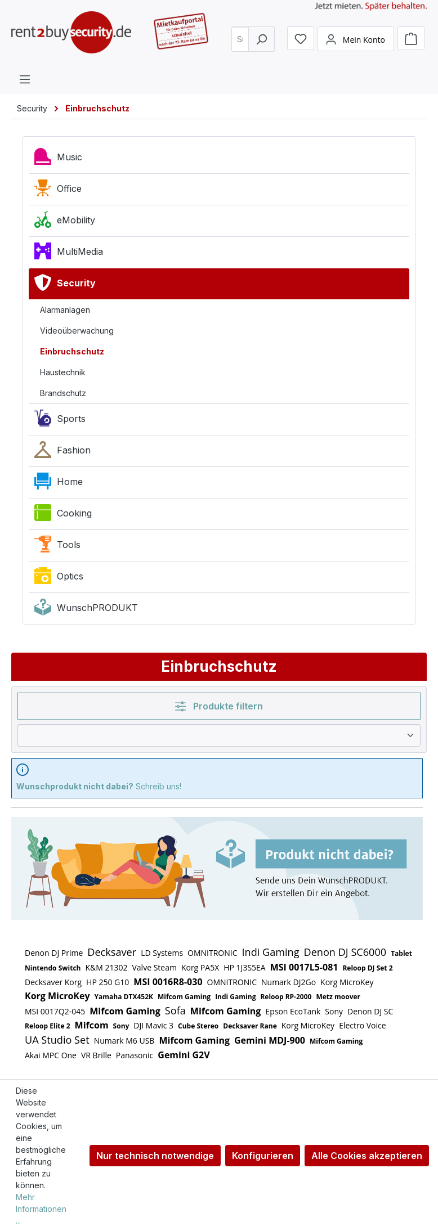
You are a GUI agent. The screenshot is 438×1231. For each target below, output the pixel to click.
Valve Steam (154, 967)
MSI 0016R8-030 (167, 982)
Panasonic (135, 1055)
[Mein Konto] (356, 42)
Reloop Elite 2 (47, 1026)
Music (58, 159)
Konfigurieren (262, 1155)
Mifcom (92, 1025)
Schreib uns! (98, 786)
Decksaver (111, 952)
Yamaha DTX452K (124, 996)
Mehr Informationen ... (41, 1208)
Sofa (175, 1010)
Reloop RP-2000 (285, 996)
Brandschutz (63, 393)
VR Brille (96, 1055)
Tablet (401, 953)
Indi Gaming (271, 952)
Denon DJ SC (370, 1011)
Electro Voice (362, 1025)
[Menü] (24, 79)
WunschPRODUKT (86, 610)
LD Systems (162, 952)
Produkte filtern (218, 706)
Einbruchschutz (72, 351)
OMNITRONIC (212, 952)
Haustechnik (63, 372)
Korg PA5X (200, 967)
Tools (57, 547)
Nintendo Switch (53, 968)
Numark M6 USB (124, 1040)
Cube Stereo (198, 1026)
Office (58, 190)
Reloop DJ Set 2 (367, 968)
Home (58, 484)
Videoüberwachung (77, 330)
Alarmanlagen (65, 310)
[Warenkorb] (410, 42)
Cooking (63, 515)
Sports (60, 421)
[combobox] (242, 42)
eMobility (64, 222)
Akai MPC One (51, 1055)
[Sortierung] (219, 735)
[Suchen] (261, 42)
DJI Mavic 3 (153, 1025)
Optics (58, 578)
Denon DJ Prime (54, 952)
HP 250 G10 (107, 982)
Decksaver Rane (249, 1026)
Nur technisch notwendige (155, 1155)
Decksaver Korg (53, 982)
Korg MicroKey (346, 982)
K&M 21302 (106, 967)
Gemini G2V (183, 1055)
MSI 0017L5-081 (304, 967)
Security (65, 285)
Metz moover (338, 996)
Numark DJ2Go (288, 982)
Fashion (62, 452)
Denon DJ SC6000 (345, 952)
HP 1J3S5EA (244, 967)
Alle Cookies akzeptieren (366, 1155)
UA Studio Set (57, 1039)
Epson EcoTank (292, 1011)
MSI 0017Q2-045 (55, 1011)
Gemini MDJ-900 (269, 1040)
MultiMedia (68, 253)
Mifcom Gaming (184, 996)
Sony (334, 1011)
